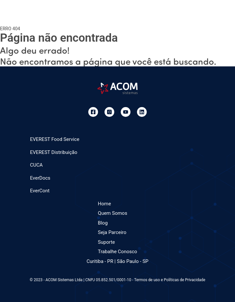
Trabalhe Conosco (117, 251)
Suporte (106, 242)
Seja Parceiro (112, 232)
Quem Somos (112, 213)
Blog (103, 223)
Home (104, 204)
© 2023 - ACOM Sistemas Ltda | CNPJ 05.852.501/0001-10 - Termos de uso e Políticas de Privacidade (117, 280)
